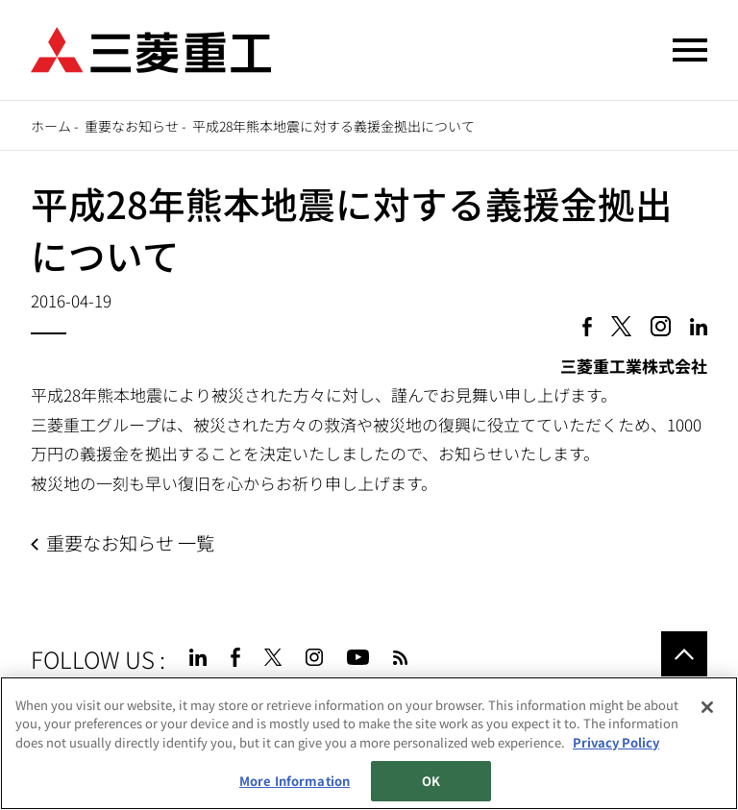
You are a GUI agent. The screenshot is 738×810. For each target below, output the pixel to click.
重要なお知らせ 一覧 (130, 542)
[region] (369, 743)
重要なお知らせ (132, 125)
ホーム (51, 125)
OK (431, 781)
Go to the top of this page (684, 654)
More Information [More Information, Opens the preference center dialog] (294, 781)
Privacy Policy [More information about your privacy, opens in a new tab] (616, 742)
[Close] (707, 707)
